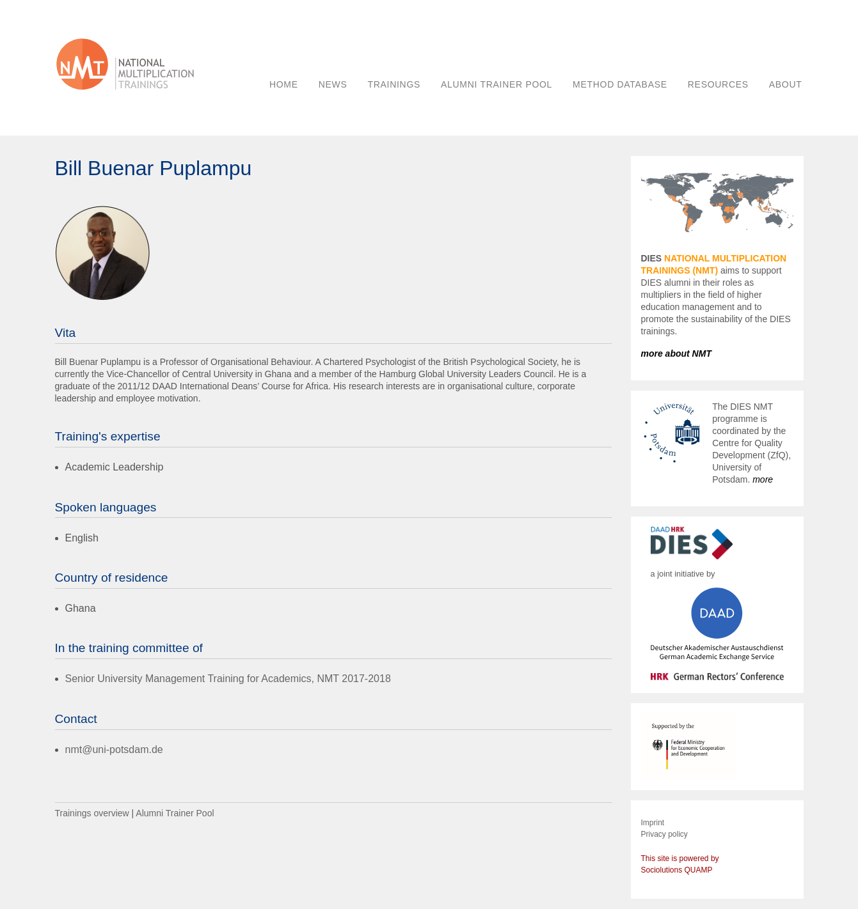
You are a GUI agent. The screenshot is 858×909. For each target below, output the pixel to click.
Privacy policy (664, 834)
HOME (283, 84)
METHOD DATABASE (620, 84)
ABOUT (785, 84)
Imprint (653, 822)
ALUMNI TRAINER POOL (496, 84)
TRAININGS (394, 84)
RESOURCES (718, 84)
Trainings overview (92, 813)
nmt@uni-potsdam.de (114, 749)
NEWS (333, 84)
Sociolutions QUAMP (677, 870)
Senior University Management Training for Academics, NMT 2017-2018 (228, 678)
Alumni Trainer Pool (175, 813)
